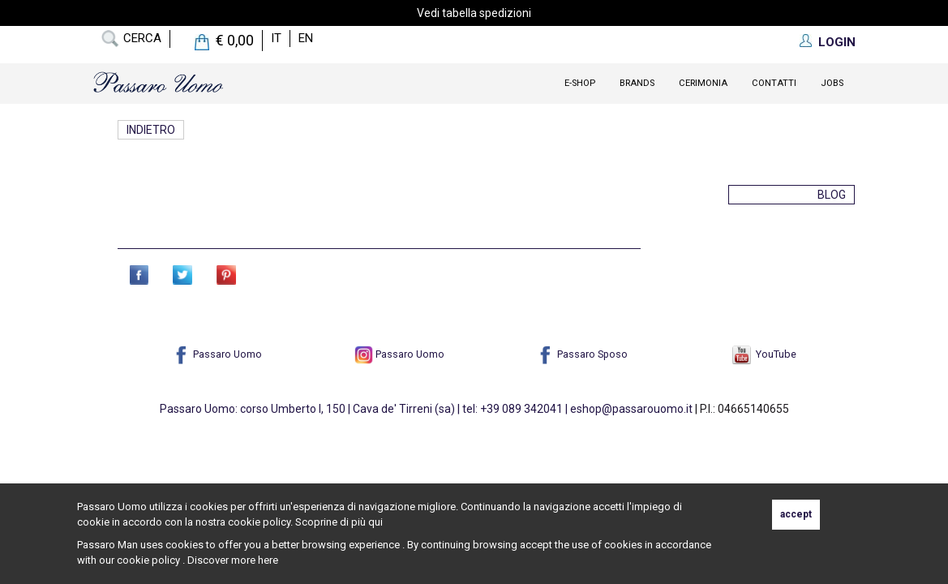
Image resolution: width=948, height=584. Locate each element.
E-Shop (579, 83)
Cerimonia (703, 83)
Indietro (153, 129)
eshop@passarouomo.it (631, 408)
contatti (774, 83)
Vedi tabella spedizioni (474, 12)
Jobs (832, 83)
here (268, 560)
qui (375, 522)
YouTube (764, 354)
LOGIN (837, 42)
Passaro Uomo (217, 354)
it (276, 38)
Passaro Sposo (582, 354)
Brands (637, 83)
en (305, 38)
